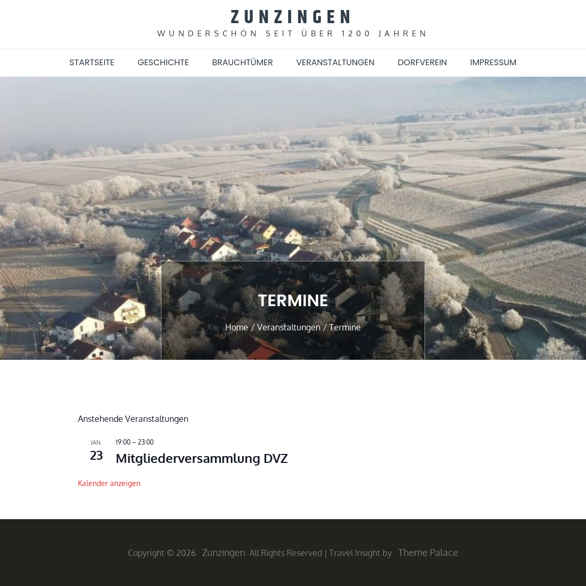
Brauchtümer (242, 62)
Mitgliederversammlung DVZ (202, 458)
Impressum (493, 62)
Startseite (92, 62)
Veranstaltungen (335, 62)
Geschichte (163, 62)
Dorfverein (422, 62)
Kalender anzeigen (109, 483)
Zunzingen (293, 17)
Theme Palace (428, 552)
